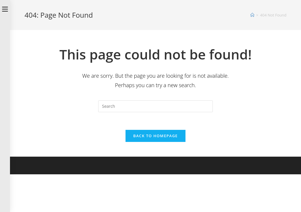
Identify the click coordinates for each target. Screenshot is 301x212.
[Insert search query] (155, 106)
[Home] (252, 15)
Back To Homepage (155, 135)
